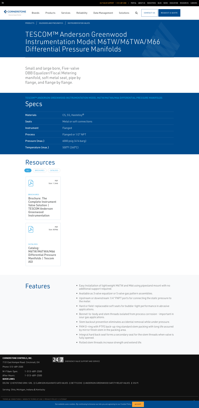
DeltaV (6, 383)
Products (29, 23)
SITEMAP (63, 399)
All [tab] (28, 170)
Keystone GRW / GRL (22, 383)
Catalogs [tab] (54, 170)
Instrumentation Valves (79, 23)
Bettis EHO (76, 383)
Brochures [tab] (39, 170)
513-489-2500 (16, 366)
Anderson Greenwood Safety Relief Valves (107, 383)
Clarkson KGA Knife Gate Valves (51, 383)
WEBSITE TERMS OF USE (33, 399)
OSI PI (135, 383)
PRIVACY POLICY (51, 399)
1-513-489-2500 (33, 371)
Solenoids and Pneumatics (51, 23)
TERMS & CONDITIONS (12, 399)
